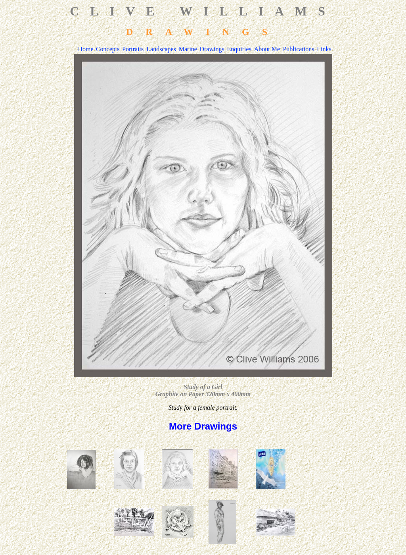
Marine (188, 49)
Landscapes (161, 49)
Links (324, 49)
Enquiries (239, 49)
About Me (267, 49)
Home (86, 49)
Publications (298, 49)
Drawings (211, 49)
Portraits (133, 49)
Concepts (108, 49)
